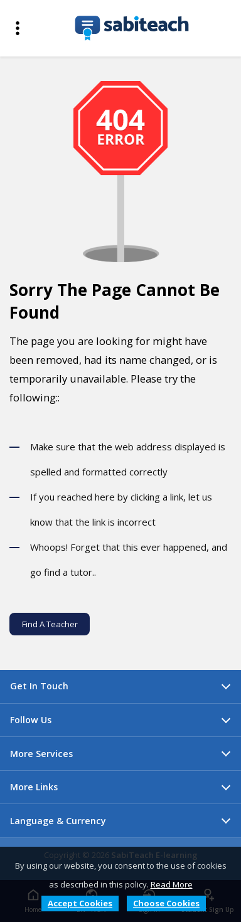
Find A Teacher (50, 624)
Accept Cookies (80, 903)
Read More (172, 884)
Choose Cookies (166, 903)
